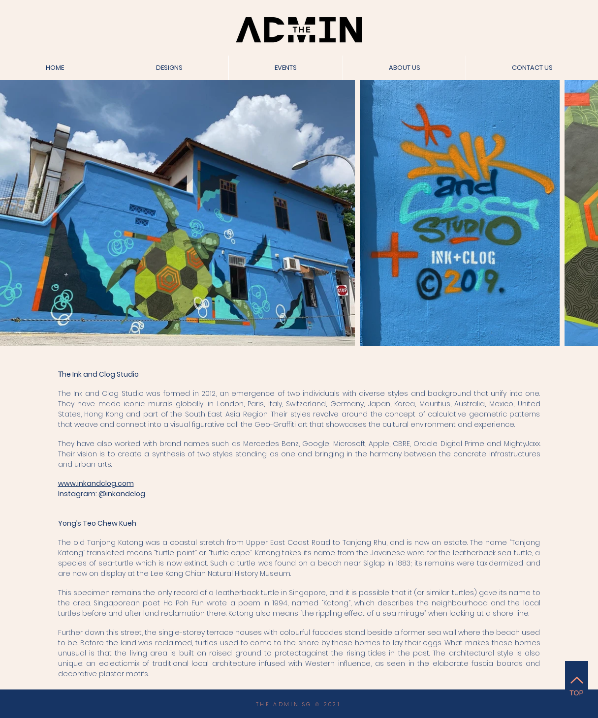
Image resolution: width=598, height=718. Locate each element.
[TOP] (576, 684)
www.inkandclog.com (96, 483)
